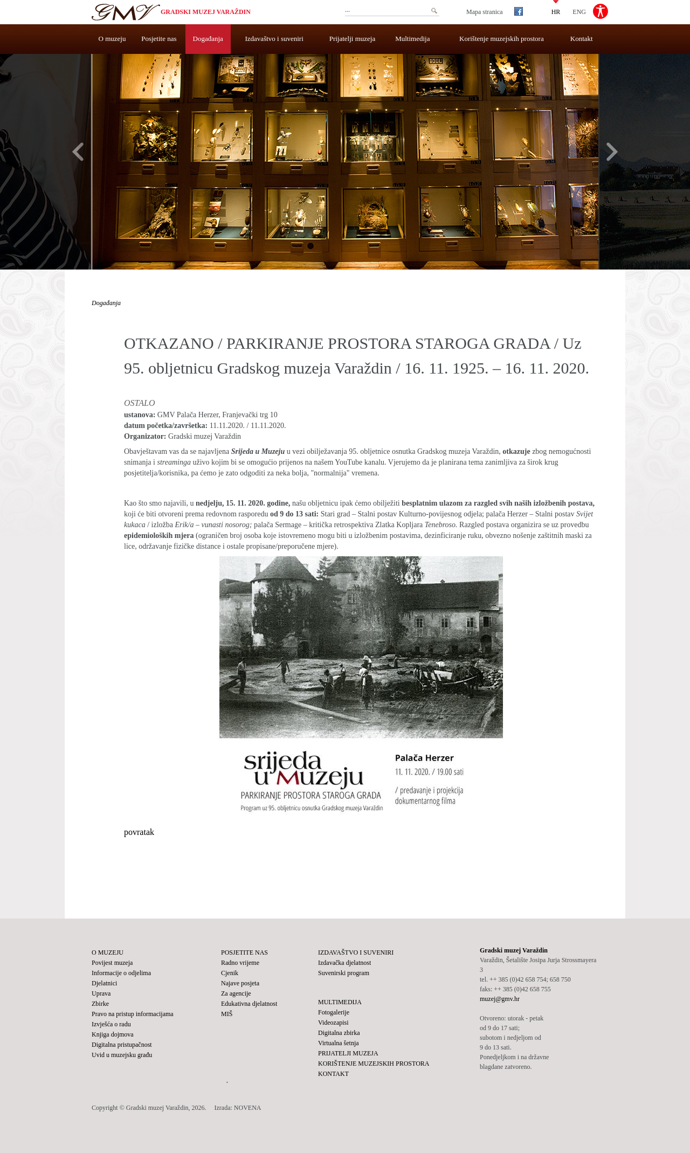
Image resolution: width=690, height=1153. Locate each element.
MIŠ (226, 1014)
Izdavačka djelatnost (344, 962)
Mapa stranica (484, 12)
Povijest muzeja (112, 962)
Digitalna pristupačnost (122, 1044)
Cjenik (229, 973)
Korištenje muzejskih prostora (501, 38)
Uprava (101, 993)
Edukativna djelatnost (249, 1003)
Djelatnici (104, 983)
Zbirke (100, 1003)
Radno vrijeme (240, 962)
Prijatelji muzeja (352, 38)
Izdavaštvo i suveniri (274, 38)
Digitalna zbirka (339, 1033)
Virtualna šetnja (338, 1043)
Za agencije (236, 993)
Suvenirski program (343, 973)
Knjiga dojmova (113, 1034)
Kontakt (581, 38)
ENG (579, 11)
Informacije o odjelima (121, 973)
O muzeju (112, 38)
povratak (139, 832)
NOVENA (247, 1107)
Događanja (208, 38)
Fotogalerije (333, 1012)
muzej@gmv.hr (500, 999)
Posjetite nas (158, 38)
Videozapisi (333, 1022)
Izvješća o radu (111, 1024)
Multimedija (412, 38)
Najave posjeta (240, 983)
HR (556, 11)
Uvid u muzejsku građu (122, 1055)
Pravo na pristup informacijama (133, 1014)
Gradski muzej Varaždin (206, 12)
